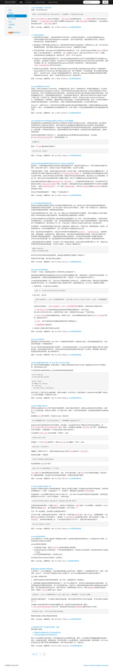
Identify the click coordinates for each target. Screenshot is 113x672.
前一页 (35, 654)
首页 (10, 10)
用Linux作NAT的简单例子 (40, 270)
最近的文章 (14, 32)
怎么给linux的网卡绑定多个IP (41, 486)
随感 (10, 27)
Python (10, 13)
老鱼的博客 (10, 2)
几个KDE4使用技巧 (37, 35)
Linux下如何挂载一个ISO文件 (41, 8)
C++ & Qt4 (12, 19)
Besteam (29, 2)
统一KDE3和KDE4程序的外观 (41, 203)
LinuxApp (11, 16)
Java (10, 22)
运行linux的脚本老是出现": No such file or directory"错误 (50, 363)
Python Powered (89, 665)
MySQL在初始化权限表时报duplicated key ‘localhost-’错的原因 (52, 163)
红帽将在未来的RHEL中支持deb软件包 (47, 632)
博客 (21, 2)
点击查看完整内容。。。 (77, 27)
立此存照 (11, 24)
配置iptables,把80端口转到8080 (42, 569)
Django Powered (102, 665)
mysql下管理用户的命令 (39, 406)
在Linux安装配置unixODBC (40, 86)
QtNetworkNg (52, 2)
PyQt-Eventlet (40, 2)
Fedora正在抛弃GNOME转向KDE (45, 635)
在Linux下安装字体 (37, 339)
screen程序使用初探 (38, 536)
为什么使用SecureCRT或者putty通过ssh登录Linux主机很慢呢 (52, 121)
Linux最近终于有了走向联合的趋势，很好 (45, 627)
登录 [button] (105, 2)
